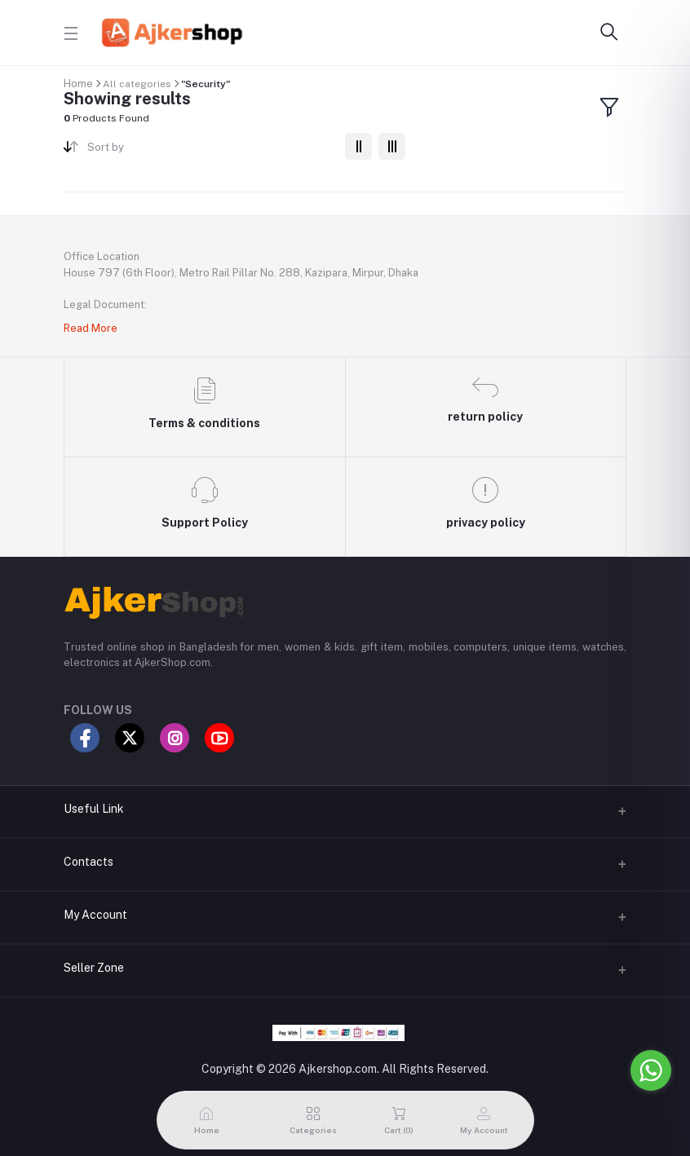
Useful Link (94, 808)
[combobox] (210, 150)
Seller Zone (94, 967)
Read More (90, 328)
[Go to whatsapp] (650, 1070)
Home (78, 83)
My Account (95, 914)
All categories (137, 84)
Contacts (88, 861)
